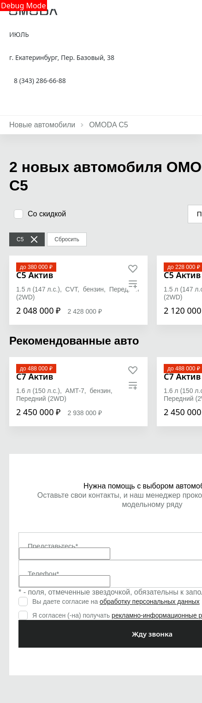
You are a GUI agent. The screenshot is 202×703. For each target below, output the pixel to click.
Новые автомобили (42, 125)
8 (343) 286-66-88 (40, 80)
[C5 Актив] (34, 275)
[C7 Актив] (34, 376)
